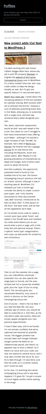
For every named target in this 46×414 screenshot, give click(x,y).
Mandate (31, 74)
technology (30, 31)
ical (9, 38)
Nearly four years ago (14, 97)
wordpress (25, 38)
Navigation (23, 20)
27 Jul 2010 (9, 31)
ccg (5, 38)
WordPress (32, 407)
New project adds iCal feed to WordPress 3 (23, 45)
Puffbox (9, 6)
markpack (16, 38)
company (21, 31)
